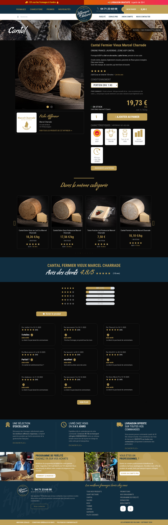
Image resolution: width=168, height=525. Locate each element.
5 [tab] (85, 253)
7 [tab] (90, 253)
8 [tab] (92, 253)
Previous (14, 223)
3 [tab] (80, 253)
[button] (42, 2)
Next (153, 223)
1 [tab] (75, 253)
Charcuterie (36, 9)
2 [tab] (78, 253)
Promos (50, 9)
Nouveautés (64, 9)
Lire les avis (119, 75)
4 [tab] (83, 253)
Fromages (21, 9)
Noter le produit (51, 313)
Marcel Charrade (45, 122)
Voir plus (84, 402)
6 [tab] (87, 253)
